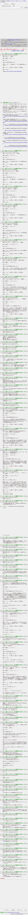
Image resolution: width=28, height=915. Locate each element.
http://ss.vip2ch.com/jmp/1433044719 (14, 71)
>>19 (4, 387)
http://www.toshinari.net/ (22, 913)
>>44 (4, 804)
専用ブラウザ (19, 910)
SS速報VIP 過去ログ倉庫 (6, 5)
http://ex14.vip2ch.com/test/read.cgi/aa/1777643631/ (15, 130)
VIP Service (6, 3)
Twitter (15, 102)
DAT (3, 2)
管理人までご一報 (8, 43)
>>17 (4, 358)
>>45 (4, 841)
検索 (14, 5)
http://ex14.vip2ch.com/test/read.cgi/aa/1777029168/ (15, 138)
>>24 (4, 539)
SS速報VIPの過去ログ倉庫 (13, 39)
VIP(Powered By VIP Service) (13, 912)
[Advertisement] (14, 24)
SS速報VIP (13, 3)
